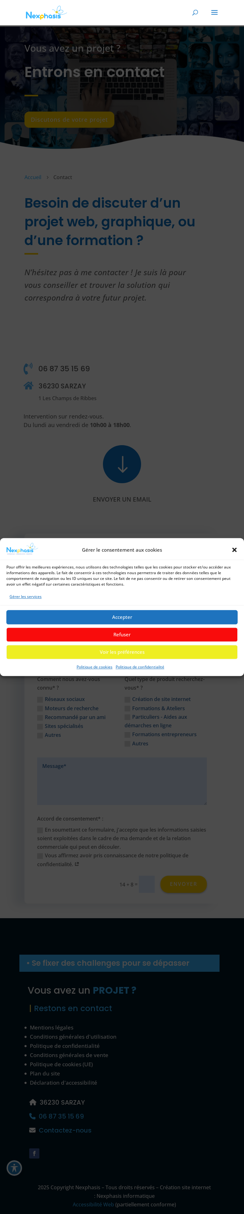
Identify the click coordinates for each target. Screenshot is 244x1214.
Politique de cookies (94, 670)
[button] (234, 554)
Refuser (122, 638)
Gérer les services (26, 600)
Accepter (122, 621)
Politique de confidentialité (140, 670)
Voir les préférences (122, 656)
